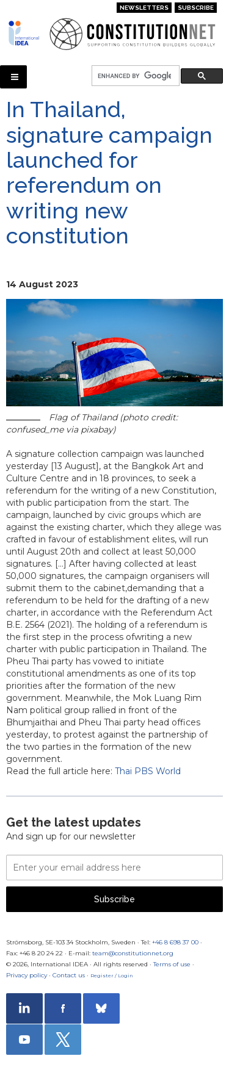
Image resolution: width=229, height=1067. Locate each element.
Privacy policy (26, 975)
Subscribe (196, 7)
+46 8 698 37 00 (175, 942)
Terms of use (172, 964)
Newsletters (144, 7)
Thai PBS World (148, 771)
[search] (134, 76)
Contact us (69, 975)
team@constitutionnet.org (132, 953)
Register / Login (111, 975)
